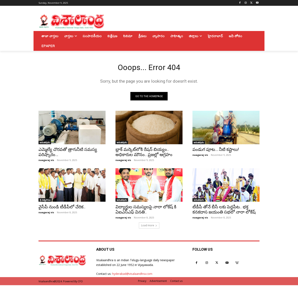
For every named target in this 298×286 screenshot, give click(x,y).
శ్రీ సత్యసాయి (45, 200)
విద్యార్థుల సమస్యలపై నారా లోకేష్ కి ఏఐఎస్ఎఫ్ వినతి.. (145, 210)
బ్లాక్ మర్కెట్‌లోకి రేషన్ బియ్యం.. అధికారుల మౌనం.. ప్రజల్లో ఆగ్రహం (143, 153)
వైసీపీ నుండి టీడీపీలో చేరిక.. (61, 207)
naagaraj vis (46, 160)
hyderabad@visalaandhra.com (132, 274)
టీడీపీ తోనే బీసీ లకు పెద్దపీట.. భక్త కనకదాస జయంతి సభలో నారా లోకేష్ (224, 210)
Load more (149, 226)
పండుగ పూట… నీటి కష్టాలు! (215, 150)
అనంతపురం (45, 143)
